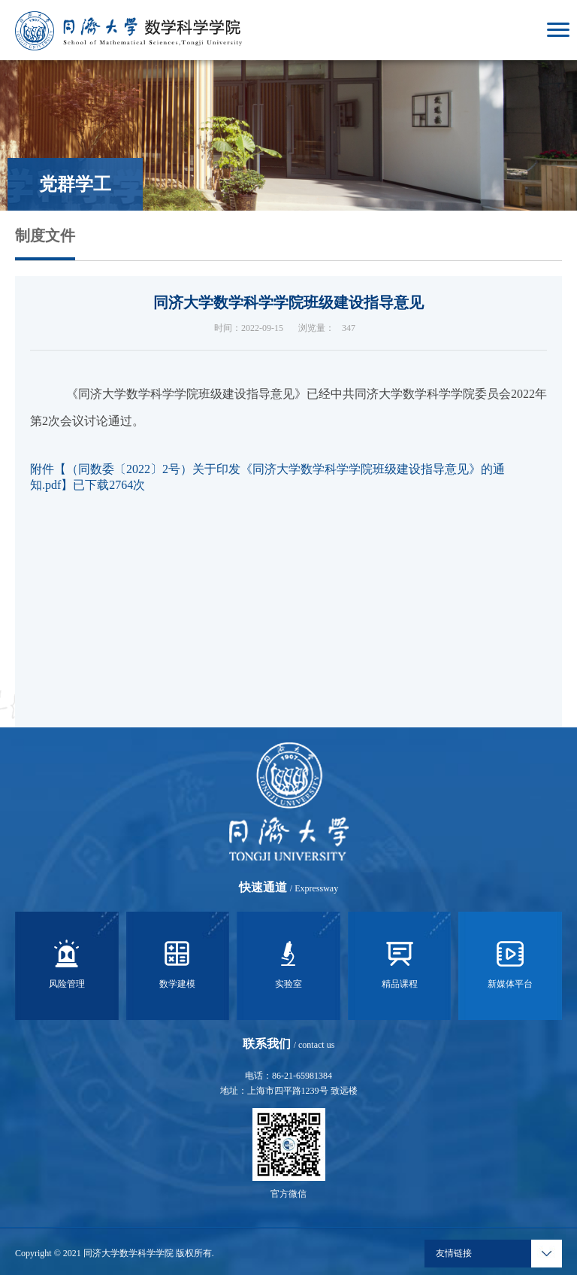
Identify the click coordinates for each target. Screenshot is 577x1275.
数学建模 (177, 962)
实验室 (288, 962)
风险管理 (67, 962)
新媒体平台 (510, 962)
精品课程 (399, 962)
